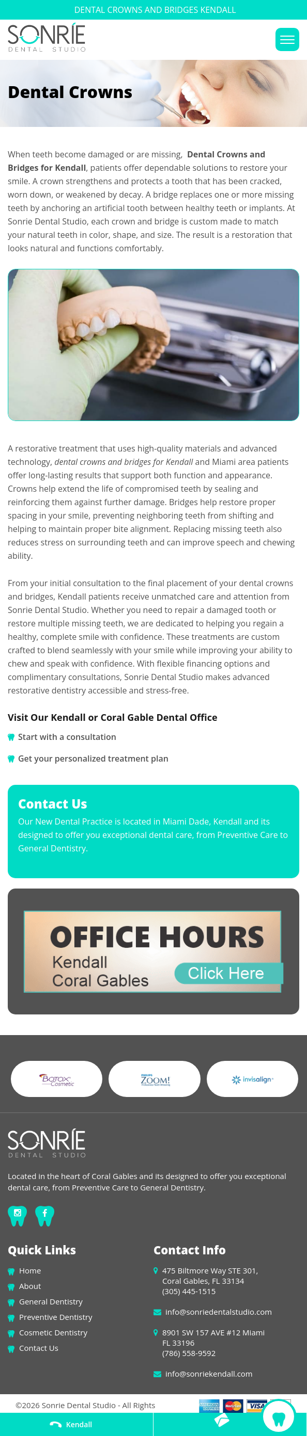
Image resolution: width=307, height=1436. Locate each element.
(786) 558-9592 (189, 1353)
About (30, 1286)
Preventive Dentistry (55, 1317)
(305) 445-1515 (189, 1291)
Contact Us (38, 1348)
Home (30, 1270)
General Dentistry (51, 1301)
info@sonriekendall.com (209, 1373)
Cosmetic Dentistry (53, 1332)
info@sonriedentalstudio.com (218, 1311)
